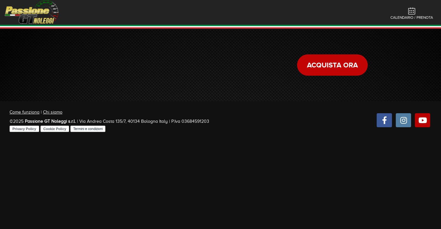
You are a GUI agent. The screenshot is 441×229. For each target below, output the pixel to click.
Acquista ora (332, 65)
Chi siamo (52, 112)
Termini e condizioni (88, 129)
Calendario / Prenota (411, 13)
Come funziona (24, 112)
